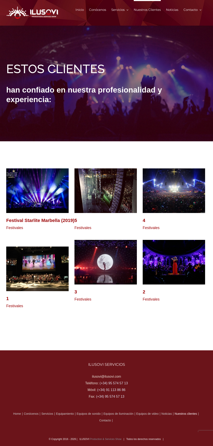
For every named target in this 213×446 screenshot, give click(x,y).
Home (17, 413)
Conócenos (31, 413)
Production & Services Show (105, 439)
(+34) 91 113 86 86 (111, 390)
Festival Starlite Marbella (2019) (40, 220)
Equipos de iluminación (118, 413)
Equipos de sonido (89, 413)
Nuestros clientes (186, 413)
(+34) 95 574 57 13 (114, 383)
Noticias (166, 413)
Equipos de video (147, 413)
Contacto (105, 420)
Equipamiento (65, 413)
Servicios (47, 413)
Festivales (14, 228)
